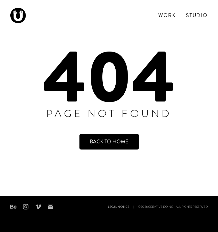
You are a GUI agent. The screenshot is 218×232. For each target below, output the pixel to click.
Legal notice (118, 207)
